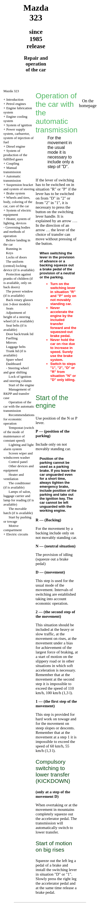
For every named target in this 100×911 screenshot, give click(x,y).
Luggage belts (16, 347)
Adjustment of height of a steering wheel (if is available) (18, 317)
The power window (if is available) (18, 293)
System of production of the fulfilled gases (15, 155)
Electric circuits (17, 534)
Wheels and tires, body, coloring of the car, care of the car (17, 202)
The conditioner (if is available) (17, 485)
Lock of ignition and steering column (17, 379)
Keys (9, 253)
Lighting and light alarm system (18, 447)
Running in (14, 249)
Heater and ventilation (13, 477)
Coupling (12, 163)
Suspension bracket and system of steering (19, 187)
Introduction (14, 99)
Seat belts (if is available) (15, 327)
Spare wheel (14, 359)
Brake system (15, 193)
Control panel (18, 462)
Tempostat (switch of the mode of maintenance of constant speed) (18, 434)
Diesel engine (15, 146)
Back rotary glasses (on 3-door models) (18, 302)
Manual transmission (12, 170)
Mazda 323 (11, 91)
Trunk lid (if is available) (14, 353)
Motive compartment (12, 528)
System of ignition (19, 125)
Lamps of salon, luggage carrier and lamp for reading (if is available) (18, 498)
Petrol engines (16, 104)
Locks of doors (16, 257)
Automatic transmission (12, 178)
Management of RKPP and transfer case (16, 393)
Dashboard (13, 364)
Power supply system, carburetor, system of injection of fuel (18, 135)
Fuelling (12, 338)
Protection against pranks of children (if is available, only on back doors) (18, 280)
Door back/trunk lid (20, 334)
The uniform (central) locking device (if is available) (18, 265)
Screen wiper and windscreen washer (18, 455)
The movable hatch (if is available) (18, 511)
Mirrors (11, 342)
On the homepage (88, 103)
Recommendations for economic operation (18, 419)
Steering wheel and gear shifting (16, 370)
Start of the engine (21, 385)
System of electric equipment (17, 212)
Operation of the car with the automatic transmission (18, 406)
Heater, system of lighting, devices (16, 221)
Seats (9, 308)
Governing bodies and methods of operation (16, 231)
